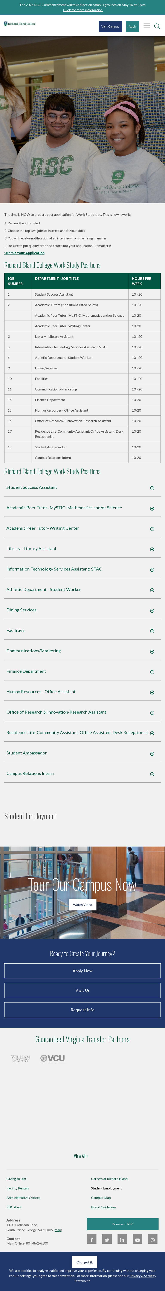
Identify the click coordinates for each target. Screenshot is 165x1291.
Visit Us (82, 1011)
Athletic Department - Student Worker (48, 605)
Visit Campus (110, 26)
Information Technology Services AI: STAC (58, 585)
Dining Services (26, 625)
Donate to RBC (123, 1245)
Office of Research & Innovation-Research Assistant (61, 728)
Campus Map (101, 1218)
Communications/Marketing (38, 666)
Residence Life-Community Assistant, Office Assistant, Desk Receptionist (69, 751)
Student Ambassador (31, 773)
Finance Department (30, 687)
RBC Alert (13, 1228)
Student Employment (30, 837)
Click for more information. (83, 10)
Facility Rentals (17, 1209)
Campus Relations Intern (34, 794)
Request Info (83, 1030)
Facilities (20, 646)
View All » (81, 1177)
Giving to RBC (17, 1199)
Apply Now (83, 991)
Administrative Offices (23, 1218)
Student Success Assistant (36, 503)
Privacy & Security (142, 1276)
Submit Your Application (24, 269)
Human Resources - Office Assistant (45, 707)
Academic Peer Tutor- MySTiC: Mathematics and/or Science (68, 523)
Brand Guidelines (103, 1228)
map (58, 1251)
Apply (132, 26)
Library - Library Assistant (36, 564)
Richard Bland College (30, 25)
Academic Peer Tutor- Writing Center (47, 544)
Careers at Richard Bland (109, 1199)
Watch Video (82, 925)
